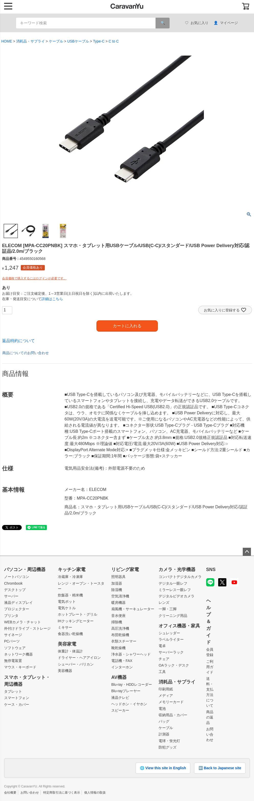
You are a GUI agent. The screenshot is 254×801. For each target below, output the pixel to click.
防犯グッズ (167, 747)
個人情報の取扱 (95, 792)
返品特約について (18, 341)
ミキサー (65, 627)
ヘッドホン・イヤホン (129, 704)
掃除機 (116, 622)
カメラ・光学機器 (177, 569)
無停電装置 (13, 661)
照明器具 (118, 577)
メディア (166, 695)
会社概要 (10, 792)
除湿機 (116, 590)
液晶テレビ (120, 697)
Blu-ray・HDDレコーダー (131, 684)
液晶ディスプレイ (18, 602)
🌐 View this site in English (163, 768)
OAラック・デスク (174, 665)
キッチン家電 (71, 569)
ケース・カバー (16, 704)
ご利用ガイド (209, 666)
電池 (162, 709)
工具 (162, 672)
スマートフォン (16, 698)
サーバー (11, 596)
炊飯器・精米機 (70, 595)
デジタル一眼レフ (173, 583)
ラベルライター (171, 639)
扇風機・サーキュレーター (132, 609)
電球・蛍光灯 (169, 741)
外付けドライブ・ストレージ (27, 628)
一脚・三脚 (167, 609)
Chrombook (13, 583)
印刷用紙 (166, 689)
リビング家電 (125, 569)
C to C (114, 41)
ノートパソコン (16, 577)
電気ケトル (67, 608)
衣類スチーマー (123, 641)
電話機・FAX (121, 661)
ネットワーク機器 (18, 654)
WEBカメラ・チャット (22, 622)
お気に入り (196, 23)
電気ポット (67, 601)
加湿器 (116, 583)
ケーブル (56, 41)
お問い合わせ (209, 734)
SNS (211, 569)
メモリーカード (171, 702)
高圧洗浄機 (120, 628)
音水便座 (118, 616)
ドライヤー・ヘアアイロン (79, 658)
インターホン (122, 667)
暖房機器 (118, 602)
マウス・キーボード (20, 667)
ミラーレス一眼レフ (175, 590)
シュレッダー (169, 633)
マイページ (226, 23)
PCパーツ (12, 641)
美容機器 (65, 671)
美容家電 (67, 644)
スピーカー (120, 710)
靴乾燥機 (118, 648)
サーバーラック (171, 652)
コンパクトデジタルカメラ (180, 577)
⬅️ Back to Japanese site (219, 768)
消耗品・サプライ (30, 41)
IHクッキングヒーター (76, 621)
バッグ (164, 721)
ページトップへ (247, 552)
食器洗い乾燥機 (70, 634)
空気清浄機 (120, 596)
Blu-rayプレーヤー (125, 691)
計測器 (164, 734)
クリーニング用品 (173, 616)
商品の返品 (209, 717)
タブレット (13, 691)
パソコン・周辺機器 (25, 569)
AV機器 (119, 677)
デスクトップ (15, 590)
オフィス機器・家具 (179, 625)
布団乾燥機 (120, 635)
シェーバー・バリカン (76, 664)
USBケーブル (78, 41)
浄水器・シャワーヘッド (131, 654)
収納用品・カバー (173, 715)
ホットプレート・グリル (77, 614)
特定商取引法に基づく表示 (61, 792)
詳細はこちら (52, 299)
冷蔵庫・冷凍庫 (70, 577)
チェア (164, 659)
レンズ (164, 602)
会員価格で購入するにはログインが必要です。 (34, 278)
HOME (6, 41)
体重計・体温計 (70, 651)
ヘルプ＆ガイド (208, 621)
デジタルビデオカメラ (176, 596)
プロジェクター (16, 609)
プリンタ (11, 616)
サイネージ (13, 635)
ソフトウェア (15, 648)
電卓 (162, 646)
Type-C (98, 41)
